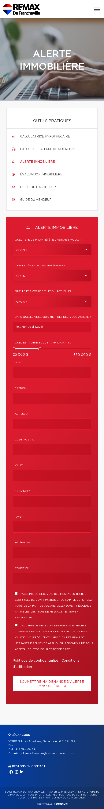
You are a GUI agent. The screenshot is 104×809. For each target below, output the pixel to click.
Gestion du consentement (69, 798)
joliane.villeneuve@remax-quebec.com (47, 753)
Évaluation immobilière (41, 174)
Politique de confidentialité (35, 660)
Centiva (61, 803)
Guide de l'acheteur (38, 187)
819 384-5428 (25, 749)
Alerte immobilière (37, 161)
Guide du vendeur (36, 199)
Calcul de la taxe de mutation (47, 149)
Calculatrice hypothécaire (45, 136)
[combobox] (52, 250)
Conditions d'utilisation (34, 798)
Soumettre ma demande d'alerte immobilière (52, 684)
